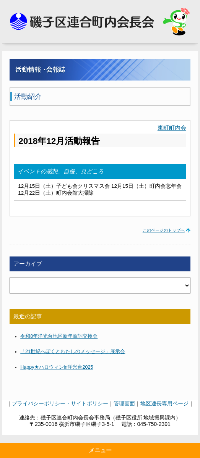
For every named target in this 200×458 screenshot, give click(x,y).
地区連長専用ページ (164, 403)
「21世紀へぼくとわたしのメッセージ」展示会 (72, 351)
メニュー (100, 450)
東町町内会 (172, 128)
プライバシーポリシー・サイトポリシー (60, 403)
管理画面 (124, 403)
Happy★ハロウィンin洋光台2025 (56, 367)
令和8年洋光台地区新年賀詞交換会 (59, 336)
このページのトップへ (164, 230)
